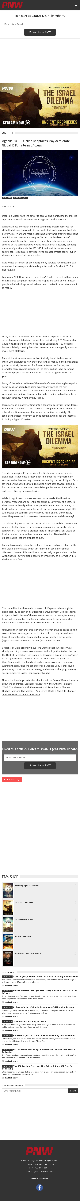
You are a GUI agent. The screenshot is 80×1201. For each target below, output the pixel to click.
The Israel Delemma (24, 902)
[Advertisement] (40, 60)
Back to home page (12, 779)
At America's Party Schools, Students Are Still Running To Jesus (38, 1007)
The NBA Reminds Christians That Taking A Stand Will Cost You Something (37, 1067)
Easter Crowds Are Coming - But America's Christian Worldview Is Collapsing (38, 1050)
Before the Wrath (23, 936)
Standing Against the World (27, 885)
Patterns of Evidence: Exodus (28, 953)
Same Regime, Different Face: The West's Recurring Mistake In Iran (40, 976)
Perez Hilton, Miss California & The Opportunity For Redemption (38, 1035)
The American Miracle (25, 919)
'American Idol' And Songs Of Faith (24, 1021)
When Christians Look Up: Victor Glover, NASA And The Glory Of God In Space (40, 991)
